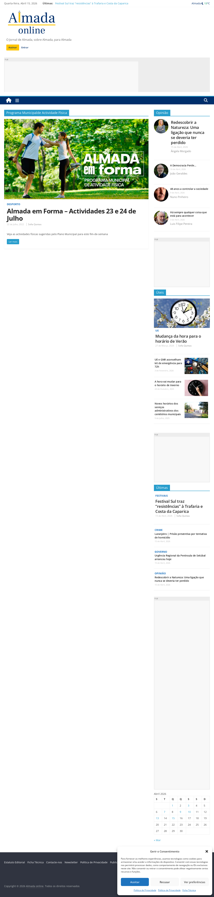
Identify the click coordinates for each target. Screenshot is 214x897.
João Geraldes (178, 173)
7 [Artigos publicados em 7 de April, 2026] (164, 811)
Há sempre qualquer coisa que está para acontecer (188, 214)
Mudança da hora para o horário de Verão (178, 338)
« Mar (157, 839)
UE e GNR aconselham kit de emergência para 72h (168, 363)
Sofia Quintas (35, 224)
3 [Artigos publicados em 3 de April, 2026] (188, 805)
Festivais (161, 495)
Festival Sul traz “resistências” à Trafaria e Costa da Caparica (91, 3)
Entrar (25, 47)
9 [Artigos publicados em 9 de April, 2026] (180, 811)
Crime (159, 530)
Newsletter (71, 862)
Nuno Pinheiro (179, 197)
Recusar (165, 882)
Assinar (12, 47)
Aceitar (134, 882)
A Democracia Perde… (183, 165)
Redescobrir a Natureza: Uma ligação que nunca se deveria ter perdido (187, 132)
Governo (161, 551)
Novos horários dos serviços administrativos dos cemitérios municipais (168, 409)
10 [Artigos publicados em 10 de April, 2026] (189, 811)
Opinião (162, 113)
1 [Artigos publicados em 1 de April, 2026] (172, 805)
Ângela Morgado (181, 151)
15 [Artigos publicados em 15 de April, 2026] (173, 818)
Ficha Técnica (189, 890)
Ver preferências (194, 882)
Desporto (13, 204)
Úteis (160, 292)
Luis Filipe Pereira (181, 224)
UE (157, 330)
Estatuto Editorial (14, 862)
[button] (207, 851)
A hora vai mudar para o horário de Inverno (168, 383)
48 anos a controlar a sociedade (189, 189)
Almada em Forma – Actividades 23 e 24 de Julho (71, 215)
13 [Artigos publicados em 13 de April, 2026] (157, 818)
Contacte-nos (54, 862)
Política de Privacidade (145, 890)
